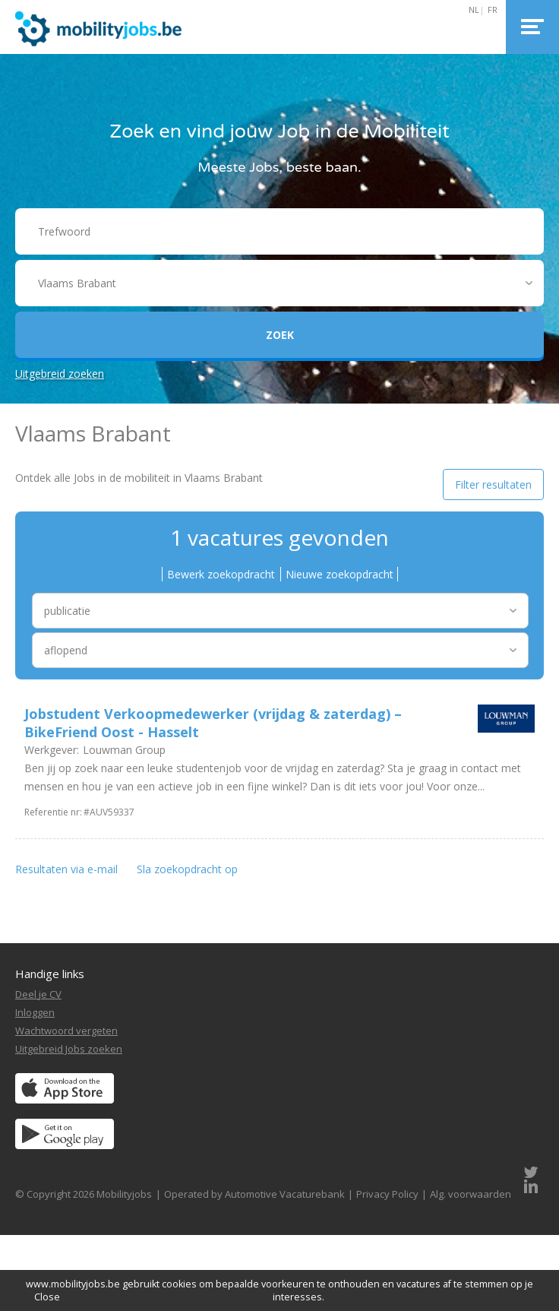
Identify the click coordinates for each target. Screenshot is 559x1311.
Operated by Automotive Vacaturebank (254, 1194)
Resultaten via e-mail (66, 869)
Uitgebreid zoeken (59, 373)
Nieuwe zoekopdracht (339, 574)
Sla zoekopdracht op (187, 869)
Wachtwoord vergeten (66, 1030)
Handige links (49, 973)
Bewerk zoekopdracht (221, 574)
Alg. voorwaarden (470, 1194)
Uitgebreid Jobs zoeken (68, 1049)
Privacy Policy (387, 1194)
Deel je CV (38, 994)
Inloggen (35, 1012)
